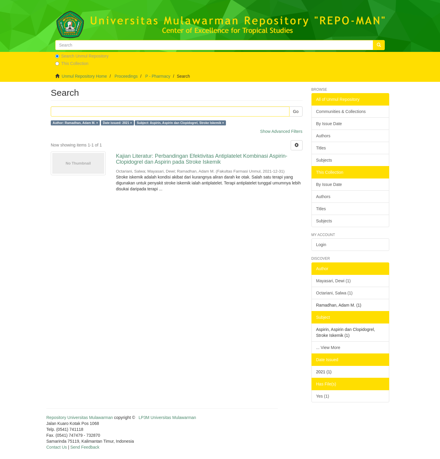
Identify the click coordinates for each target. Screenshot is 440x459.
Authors (323, 135)
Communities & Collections (341, 111)
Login (321, 244)
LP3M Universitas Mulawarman (167, 417)
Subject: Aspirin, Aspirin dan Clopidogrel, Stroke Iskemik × (180, 123)
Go (296, 111)
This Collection (71, 63)
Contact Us (56, 447)
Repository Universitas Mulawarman (79, 417)
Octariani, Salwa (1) (334, 293)
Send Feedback (84, 447)
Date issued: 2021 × (117, 123)
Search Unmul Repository (82, 56)
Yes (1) (322, 396)
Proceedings (126, 76)
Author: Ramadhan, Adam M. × (75, 123)
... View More (328, 347)
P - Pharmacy (157, 76)
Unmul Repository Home (84, 76)
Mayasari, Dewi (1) (333, 280)
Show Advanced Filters (281, 131)
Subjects (324, 160)
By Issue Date (329, 123)
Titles (321, 148)
